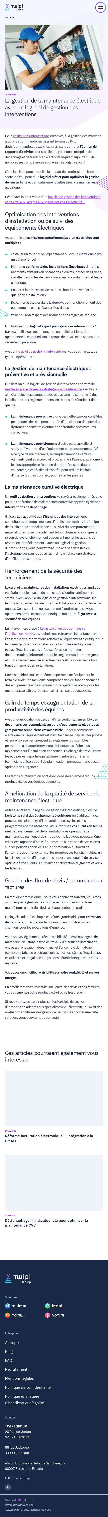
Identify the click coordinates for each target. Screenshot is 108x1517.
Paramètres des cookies (19, 1504)
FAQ (8, 1360)
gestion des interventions (31, 136)
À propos (13, 1342)
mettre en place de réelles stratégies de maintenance (43, 389)
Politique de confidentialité (28, 1387)
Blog (9, 1351)
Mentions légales (19, 1378)
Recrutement (16, 1369)
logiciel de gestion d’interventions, (42, 351)
